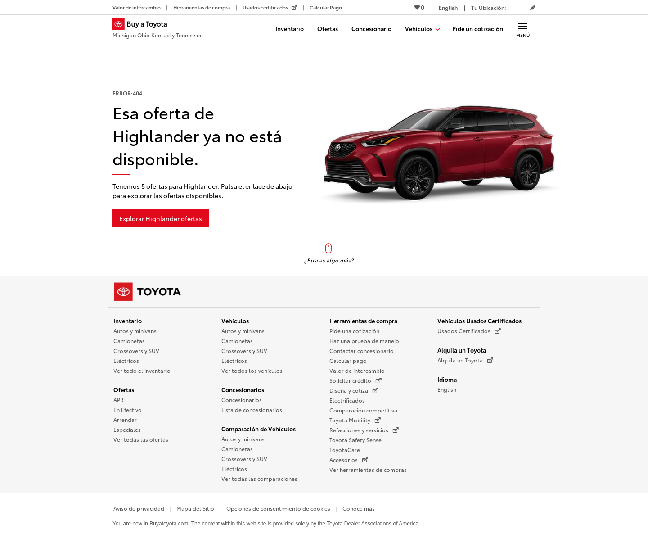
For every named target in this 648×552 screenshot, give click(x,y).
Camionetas (129, 340)
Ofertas (123, 389)
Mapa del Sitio (195, 508)
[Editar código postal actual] (533, 8)
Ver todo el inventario (142, 370)
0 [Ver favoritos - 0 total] (419, 7)
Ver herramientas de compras (368, 469)
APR (118, 399)
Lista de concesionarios (251, 409)
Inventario (127, 321)
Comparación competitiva (363, 410)
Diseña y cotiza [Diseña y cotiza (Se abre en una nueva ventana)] (353, 390)
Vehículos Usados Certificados (479, 321)
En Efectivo (127, 409)
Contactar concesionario (361, 350)
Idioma (447, 379)
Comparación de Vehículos (258, 429)
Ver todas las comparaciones (259, 478)
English (446, 389)
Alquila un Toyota (461, 350)
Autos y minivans (135, 331)
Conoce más (358, 508)
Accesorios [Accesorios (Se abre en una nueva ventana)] (348, 460)
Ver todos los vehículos (252, 370)
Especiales (127, 429)
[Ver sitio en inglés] (448, 7)
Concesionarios (242, 389)
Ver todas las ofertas (140, 439)
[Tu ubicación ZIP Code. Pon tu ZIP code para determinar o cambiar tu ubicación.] (519, 7)
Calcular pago (348, 360)
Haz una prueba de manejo (364, 340)
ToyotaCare (344, 449)
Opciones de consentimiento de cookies (278, 508)
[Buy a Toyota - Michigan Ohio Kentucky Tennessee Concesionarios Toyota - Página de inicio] (157, 29)
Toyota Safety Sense (355, 439)
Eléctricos (126, 360)
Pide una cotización (354, 331)
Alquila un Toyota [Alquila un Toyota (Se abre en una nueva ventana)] (465, 360)
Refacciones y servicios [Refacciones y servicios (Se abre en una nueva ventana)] (364, 430)
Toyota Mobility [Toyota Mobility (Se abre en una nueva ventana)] (355, 420)
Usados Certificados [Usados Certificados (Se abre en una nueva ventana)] (469, 331)
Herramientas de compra (363, 321)
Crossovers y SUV (136, 350)
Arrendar (125, 419)
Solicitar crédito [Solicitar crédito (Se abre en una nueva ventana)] (355, 380)
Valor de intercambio (357, 370)
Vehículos (235, 321)
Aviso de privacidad (138, 508)
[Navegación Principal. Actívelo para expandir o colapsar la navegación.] (523, 28)
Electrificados (347, 400)
